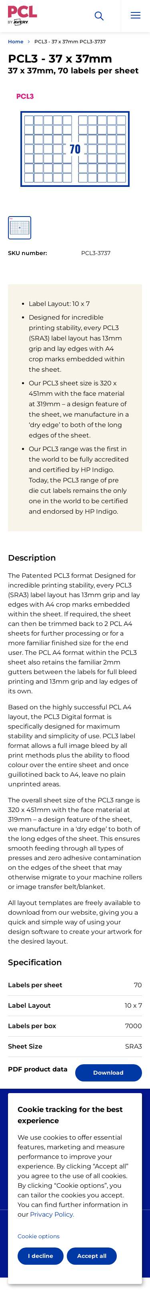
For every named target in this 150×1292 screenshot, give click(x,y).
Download (108, 1072)
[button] (19, 227)
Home (15, 41)
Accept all (91, 1256)
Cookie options (39, 1236)
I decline (40, 1256)
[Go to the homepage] (22, 17)
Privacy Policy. (52, 1214)
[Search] (99, 16)
